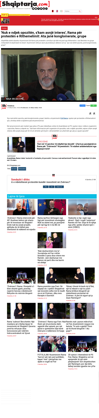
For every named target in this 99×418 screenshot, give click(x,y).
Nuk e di (59, 187)
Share (82, 105)
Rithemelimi (22, 169)
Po (46, 187)
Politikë (4, 28)
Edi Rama (64, 118)
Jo (51, 187)
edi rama (14, 169)
